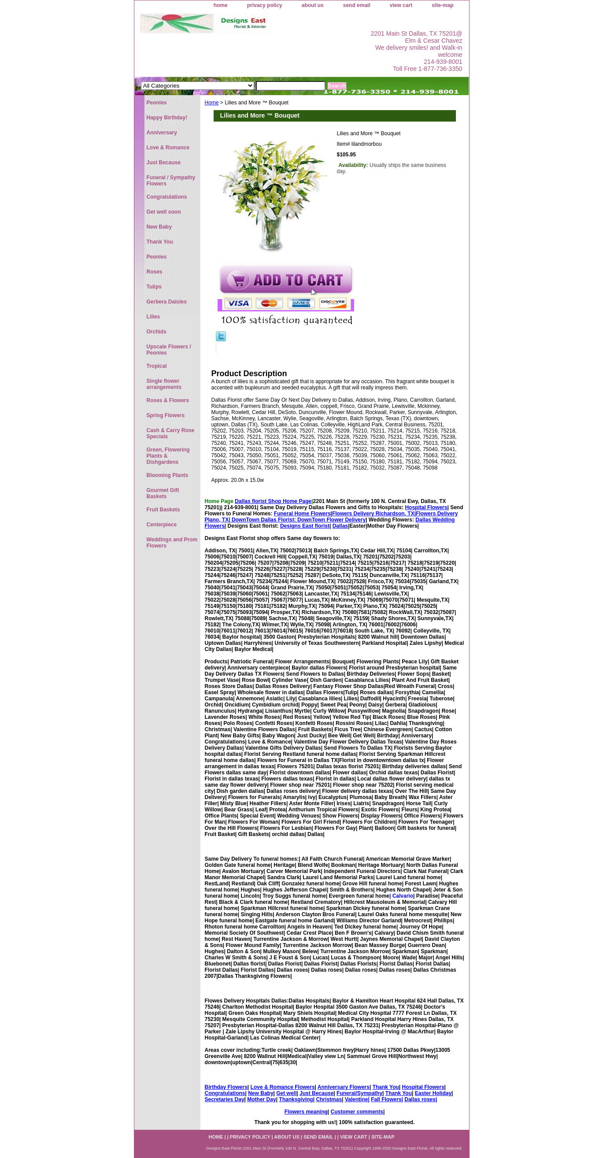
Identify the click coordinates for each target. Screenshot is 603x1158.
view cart (401, 5)
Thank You (386, 1087)
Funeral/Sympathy (359, 1093)
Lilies (153, 317)
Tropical (157, 366)
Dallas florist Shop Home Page (273, 501)
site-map (442, 5)
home (221, 5)
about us (313, 5)
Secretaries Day (224, 1099)
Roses (155, 272)
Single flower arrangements (164, 384)
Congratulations (225, 1093)
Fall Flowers (386, 1099)
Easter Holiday (433, 1093)
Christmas (329, 1099)
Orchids (156, 332)
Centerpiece (162, 525)
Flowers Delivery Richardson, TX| (374, 514)
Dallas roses (420, 1099)
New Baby (260, 1093)
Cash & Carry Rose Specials (171, 433)
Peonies (157, 103)
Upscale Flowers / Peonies (169, 350)
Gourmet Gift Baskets (163, 493)
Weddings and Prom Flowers (172, 542)
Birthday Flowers (226, 1087)
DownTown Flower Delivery (331, 520)
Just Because (316, 1093)
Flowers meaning (306, 1112)
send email (356, 5)
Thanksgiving (296, 1099)
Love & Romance (168, 147)
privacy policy (264, 5)
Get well (286, 1093)
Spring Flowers (166, 415)
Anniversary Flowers (344, 1087)
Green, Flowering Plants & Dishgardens (168, 456)
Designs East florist (304, 526)
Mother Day (261, 1099)
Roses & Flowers (168, 400)
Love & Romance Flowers (283, 1087)
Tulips (154, 287)
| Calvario (401, 896)
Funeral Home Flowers (302, 514)
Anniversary (162, 132)
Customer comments (357, 1112)
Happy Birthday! (167, 118)
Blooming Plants (168, 475)
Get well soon (164, 212)
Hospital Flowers (426, 507)
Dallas (340, 526)
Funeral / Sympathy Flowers (171, 180)
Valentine (356, 1099)
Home (212, 103)
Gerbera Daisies (167, 302)
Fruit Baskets (163, 510)
